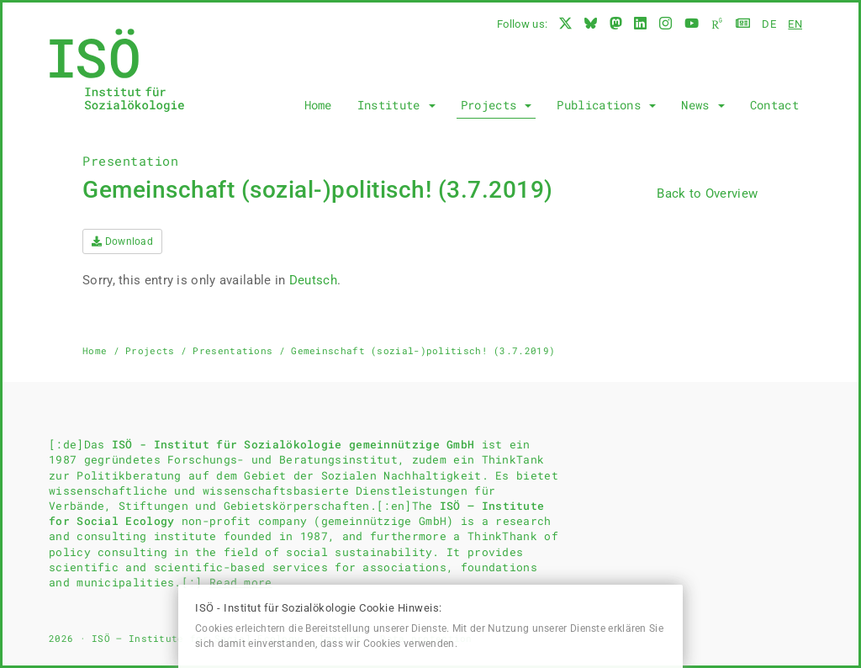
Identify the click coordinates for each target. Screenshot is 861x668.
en (795, 24)
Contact (774, 105)
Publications (606, 105)
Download (122, 241)
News (703, 105)
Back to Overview (707, 193)
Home (318, 105)
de (769, 24)
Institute (396, 105)
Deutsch (313, 280)
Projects (496, 105)
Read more (240, 582)
